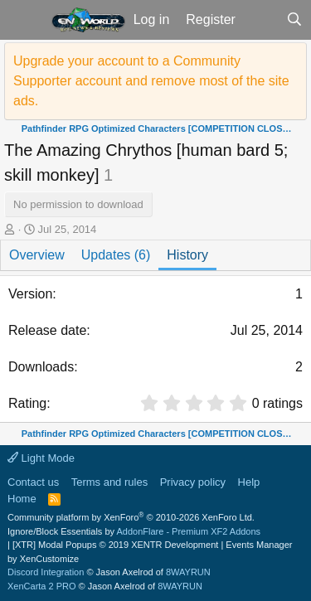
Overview (37, 255)
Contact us (33, 482)
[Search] (294, 19)
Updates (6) (116, 255)
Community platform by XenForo (131, 517)
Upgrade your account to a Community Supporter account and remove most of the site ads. (151, 81)
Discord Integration (45, 572)
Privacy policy (193, 482)
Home (21, 498)
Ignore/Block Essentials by (133, 531)
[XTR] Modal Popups (115, 545)
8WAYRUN (188, 572)
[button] (23, 20)
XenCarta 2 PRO (41, 586)
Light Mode (41, 458)
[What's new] (261, 19)
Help (249, 482)
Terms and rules (109, 482)
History (187, 255)
